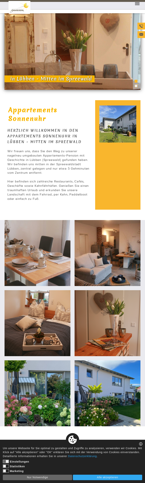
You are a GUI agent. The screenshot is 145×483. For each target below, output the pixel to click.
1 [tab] (136, 81)
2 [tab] (136, 86)
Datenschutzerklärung (82, 456)
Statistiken (14, 466)
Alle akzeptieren (107, 477)
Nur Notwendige (37, 477)
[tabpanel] (72, 51)
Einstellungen (16, 461)
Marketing (13, 471)
